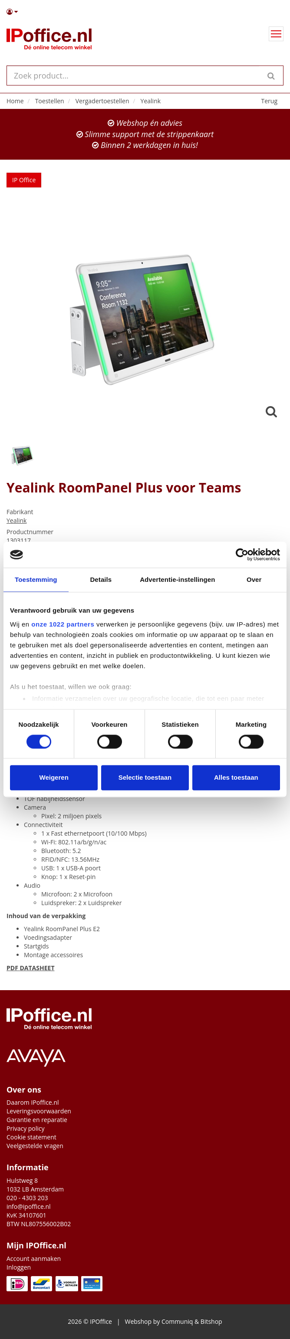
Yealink (16, 520)
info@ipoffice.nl (29, 1206)
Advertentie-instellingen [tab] (177, 579)
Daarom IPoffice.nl (33, 1102)
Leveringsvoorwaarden (39, 1111)
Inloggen (19, 1267)
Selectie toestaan (145, 777)
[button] (145, 11)
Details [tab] (101, 579)
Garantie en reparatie (37, 1120)
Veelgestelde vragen (35, 1146)
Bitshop (211, 1321)
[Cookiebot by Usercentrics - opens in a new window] (242, 554)
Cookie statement (31, 1137)
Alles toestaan (236, 777)
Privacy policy (26, 1128)
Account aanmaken (34, 1258)
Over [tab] (254, 579)
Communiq (177, 1321)
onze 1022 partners (62, 624)
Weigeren (54, 777)
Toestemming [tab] (36, 579)
